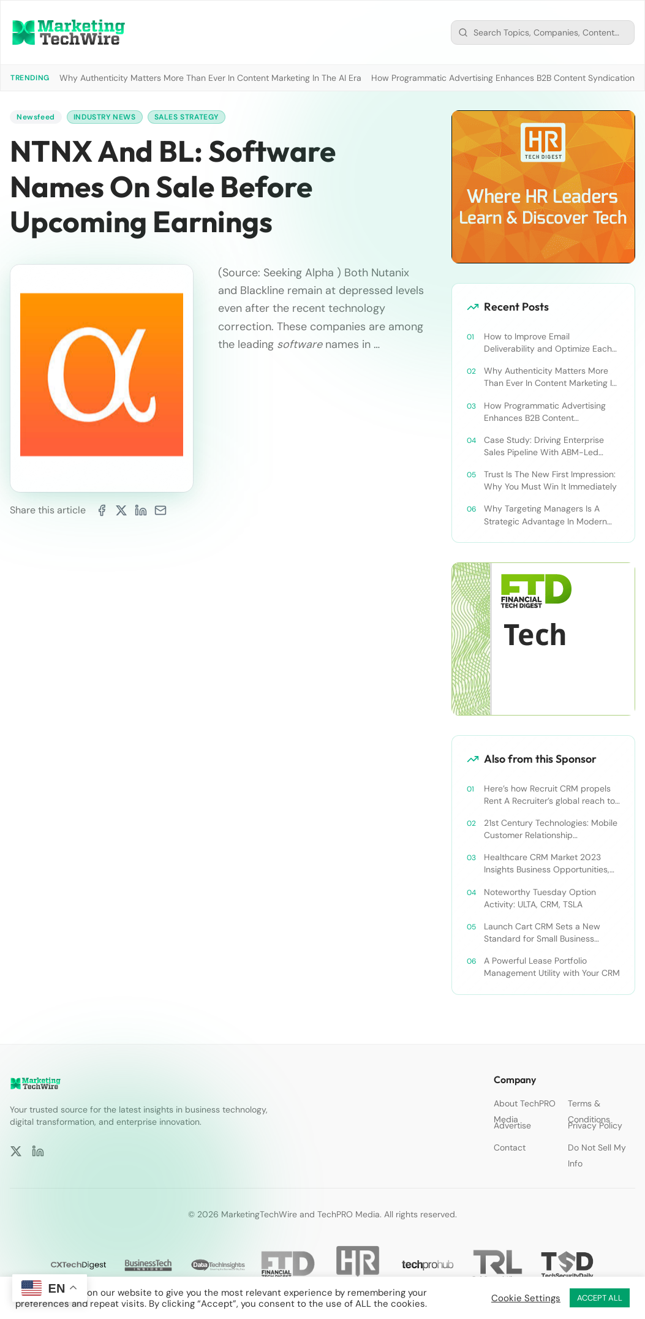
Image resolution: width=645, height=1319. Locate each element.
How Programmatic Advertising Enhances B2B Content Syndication (503, 77)
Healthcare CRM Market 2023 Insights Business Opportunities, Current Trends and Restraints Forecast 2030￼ (546, 863)
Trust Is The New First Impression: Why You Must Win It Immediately (550, 480)
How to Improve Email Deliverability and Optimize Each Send (548, 343)
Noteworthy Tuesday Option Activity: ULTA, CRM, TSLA (540, 898)
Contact (510, 1147)
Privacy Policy (595, 1125)
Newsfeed (36, 117)
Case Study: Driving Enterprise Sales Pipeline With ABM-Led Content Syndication (544, 446)
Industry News (105, 117)
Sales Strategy (186, 117)
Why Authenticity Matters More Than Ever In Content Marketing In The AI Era (210, 77)
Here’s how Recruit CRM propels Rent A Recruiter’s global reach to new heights (549, 795)
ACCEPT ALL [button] (599, 1298)
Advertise (512, 1125)
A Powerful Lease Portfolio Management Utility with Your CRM (552, 966)
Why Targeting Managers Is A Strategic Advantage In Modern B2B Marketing (545, 515)
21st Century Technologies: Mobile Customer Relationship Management (550, 829)
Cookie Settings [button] (525, 1298)
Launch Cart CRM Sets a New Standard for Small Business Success (542, 933)
